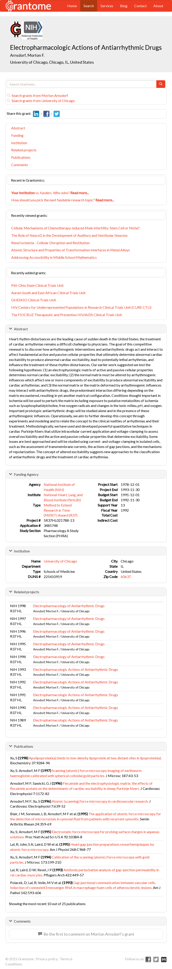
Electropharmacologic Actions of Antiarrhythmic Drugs (75, 669)
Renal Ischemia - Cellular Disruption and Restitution (50, 243)
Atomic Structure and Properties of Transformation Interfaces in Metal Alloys (70, 250)
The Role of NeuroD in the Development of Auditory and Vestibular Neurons (69, 235)
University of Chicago (60, 561)
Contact (140, 6)
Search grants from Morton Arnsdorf (37, 95)
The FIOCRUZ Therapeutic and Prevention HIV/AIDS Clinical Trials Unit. (67, 315)
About (158, 6)
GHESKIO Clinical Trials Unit (33, 300)
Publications (20, 157)
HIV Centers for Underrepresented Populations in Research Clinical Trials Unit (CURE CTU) (81, 307)
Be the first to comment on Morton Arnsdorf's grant (86, 934)
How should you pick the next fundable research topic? (62, 200)
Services (107, 6)
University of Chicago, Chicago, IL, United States (52, 62)
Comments (19, 165)
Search (89, 6)
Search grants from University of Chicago (41, 100)
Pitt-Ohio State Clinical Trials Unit (37, 285)
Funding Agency (26, 474)
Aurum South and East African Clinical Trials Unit (48, 293)
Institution (19, 143)
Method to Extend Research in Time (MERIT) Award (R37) (60, 510)
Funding (17, 135)
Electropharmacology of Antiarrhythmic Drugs (69, 606)
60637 (126, 576)
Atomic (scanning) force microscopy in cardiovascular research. (100, 801)
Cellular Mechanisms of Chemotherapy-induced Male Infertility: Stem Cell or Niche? (75, 228)
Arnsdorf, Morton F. (27, 55)
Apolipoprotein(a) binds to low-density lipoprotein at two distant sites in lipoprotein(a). (95, 758)
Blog (123, 6)
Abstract (18, 128)
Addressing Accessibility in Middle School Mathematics (54, 257)
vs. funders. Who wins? (50, 193)
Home (72, 6)
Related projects (24, 150)
